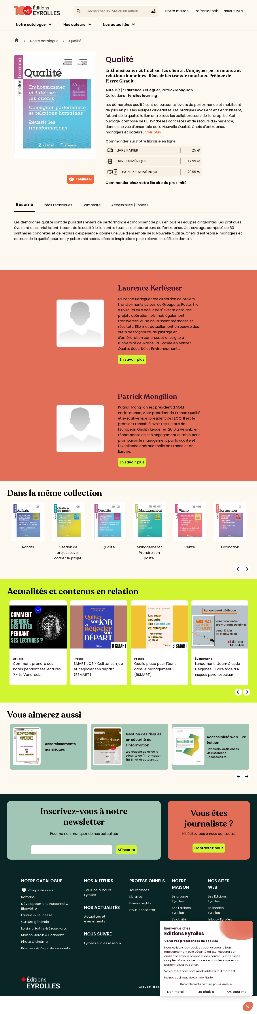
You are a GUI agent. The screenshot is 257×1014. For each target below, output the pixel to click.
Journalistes (139, 889)
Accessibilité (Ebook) (129, 205)
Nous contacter (142, 911)
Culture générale (36, 924)
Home (16, 40)
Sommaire (92, 205)
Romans (28, 897)
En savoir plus (132, 359)
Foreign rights (141, 904)
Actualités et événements (96, 920)
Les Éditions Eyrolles (181, 912)
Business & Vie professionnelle (47, 953)
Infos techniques (58, 205)
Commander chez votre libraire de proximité (146, 182)
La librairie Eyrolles (216, 912)
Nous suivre (233, 10)
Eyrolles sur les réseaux (97, 948)
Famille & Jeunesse (37, 917)
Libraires (136, 897)
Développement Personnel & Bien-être (46, 907)
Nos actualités (116, 24)
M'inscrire (126, 849)
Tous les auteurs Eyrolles (99, 892)
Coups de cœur (38, 890)
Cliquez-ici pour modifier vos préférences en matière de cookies (187, 1005)
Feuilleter (80, 179)
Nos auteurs (74, 24)
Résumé (24, 205)
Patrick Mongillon (177, 90)
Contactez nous (208, 848)
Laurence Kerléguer (142, 90)
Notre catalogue (31, 24)
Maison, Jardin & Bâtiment (43, 939)
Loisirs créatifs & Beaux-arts (45, 931)
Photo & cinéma (35, 946)
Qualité (75, 40)
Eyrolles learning (142, 95)
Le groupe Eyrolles (180, 899)
